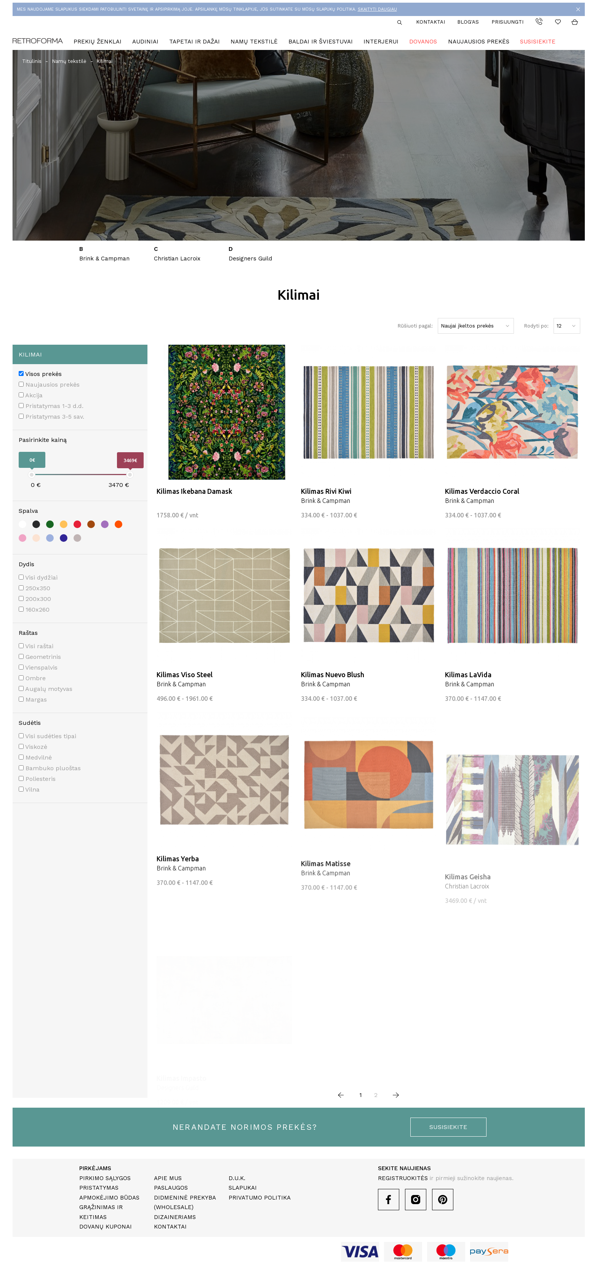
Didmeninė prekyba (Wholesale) (185, 1202)
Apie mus (168, 1178)
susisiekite (448, 1127)
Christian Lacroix (177, 258)
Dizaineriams (175, 1217)
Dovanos (423, 41)
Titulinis (32, 61)
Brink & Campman (104, 258)
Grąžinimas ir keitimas (101, 1212)
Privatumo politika (260, 1197)
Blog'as (468, 22)
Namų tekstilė (254, 41)
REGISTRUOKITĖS (403, 1178)
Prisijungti (507, 22)
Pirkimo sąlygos (105, 1178)
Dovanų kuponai (105, 1226)
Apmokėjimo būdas (109, 1197)
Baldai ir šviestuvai (320, 41)
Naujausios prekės (478, 41)
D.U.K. (237, 1178)
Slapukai (243, 1187)
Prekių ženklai (98, 41)
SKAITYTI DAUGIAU (377, 9)
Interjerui (381, 41)
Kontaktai (430, 22)
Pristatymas (98, 1187)
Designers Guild (250, 258)
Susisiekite (537, 41)
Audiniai (145, 41)
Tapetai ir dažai (194, 41)
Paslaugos (171, 1187)
